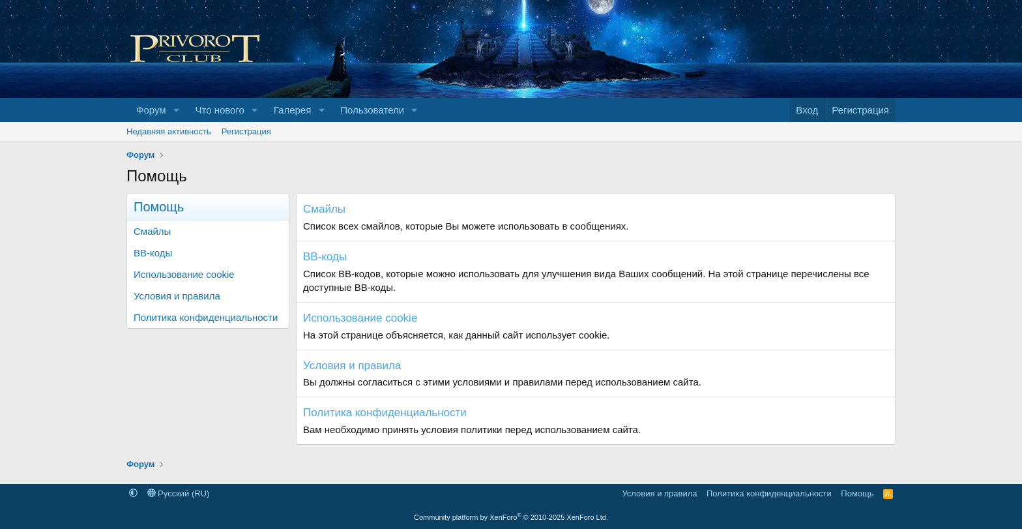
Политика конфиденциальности (206, 317)
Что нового (219, 109)
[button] (176, 110)
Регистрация (246, 131)
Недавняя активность (168, 131)
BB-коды (153, 252)
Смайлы (152, 231)
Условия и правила (177, 295)
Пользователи (372, 109)
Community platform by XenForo (511, 517)
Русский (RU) (178, 493)
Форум (151, 109)
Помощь (857, 493)
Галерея (293, 109)
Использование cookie (184, 274)
